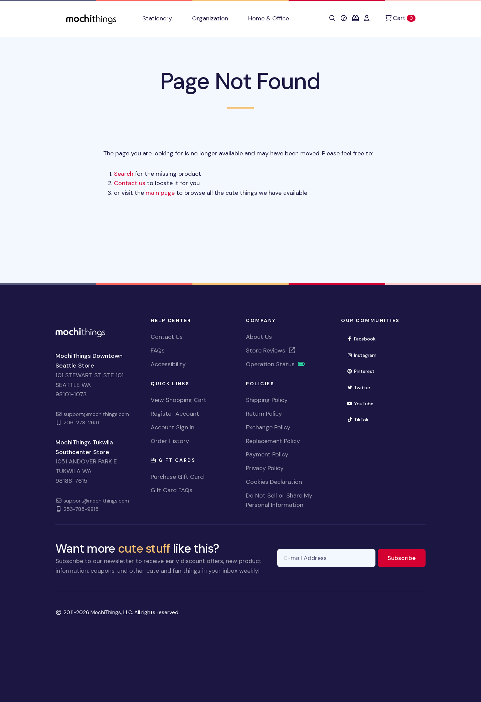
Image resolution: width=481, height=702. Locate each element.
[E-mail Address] (326, 558)
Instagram (364, 354)
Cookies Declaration (274, 482)
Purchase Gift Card (177, 477)
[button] (332, 18)
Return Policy (264, 414)
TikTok (360, 419)
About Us (259, 337)
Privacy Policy (265, 468)
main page (160, 193)
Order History (170, 441)
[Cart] (400, 18)
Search (123, 174)
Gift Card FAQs (171, 490)
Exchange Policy (268, 427)
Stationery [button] (157, 18)
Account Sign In (172, 427)
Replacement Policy (273, 441)
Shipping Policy (267, 400)
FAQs (158, 350)
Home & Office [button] (268, 18)
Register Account (175, 414)
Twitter (361, 387)
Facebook (364, 338)
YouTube (363, 403)
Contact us (129, 183)
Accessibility (168, 364)
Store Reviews (271, 350)
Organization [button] (210, 18)
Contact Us (167, 337)
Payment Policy (267, 454)
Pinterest (363, 370)
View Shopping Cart (178, 400)
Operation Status (275, 364)
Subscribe (406, 557)
